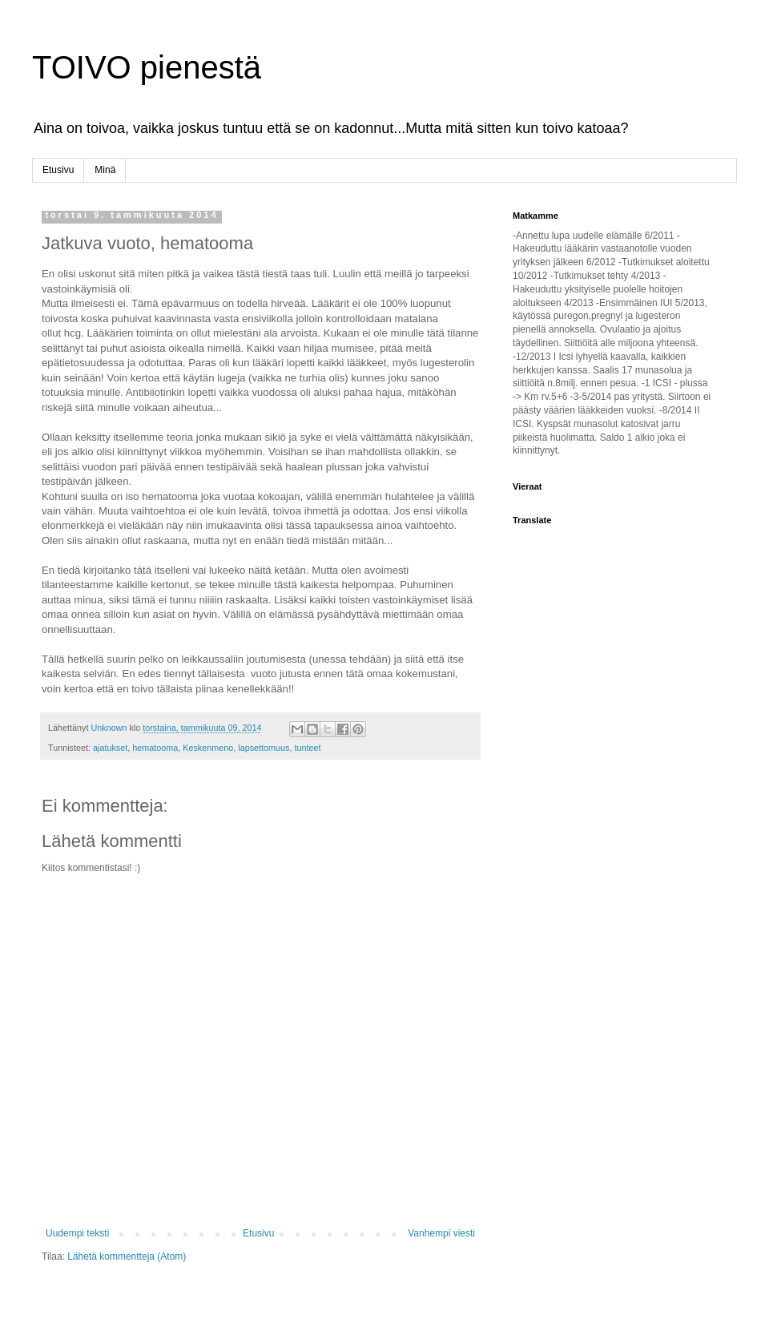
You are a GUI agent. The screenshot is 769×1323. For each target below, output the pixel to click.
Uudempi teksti (77, 1233)
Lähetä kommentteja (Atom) (126, 1256)
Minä (105, 169)
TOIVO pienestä (146, 67)
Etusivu (58, 169)
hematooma (155, 747)
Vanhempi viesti (441, 1233)
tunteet (308, 747)
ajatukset (110, 747)
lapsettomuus (263, 747)
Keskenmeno (208, 747)
